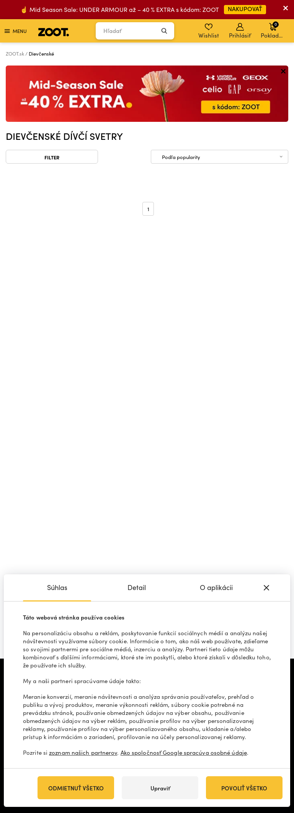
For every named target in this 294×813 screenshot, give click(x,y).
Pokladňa (273, 30)
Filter (51, 157)
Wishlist (208, 31)
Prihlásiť (240, 31)
